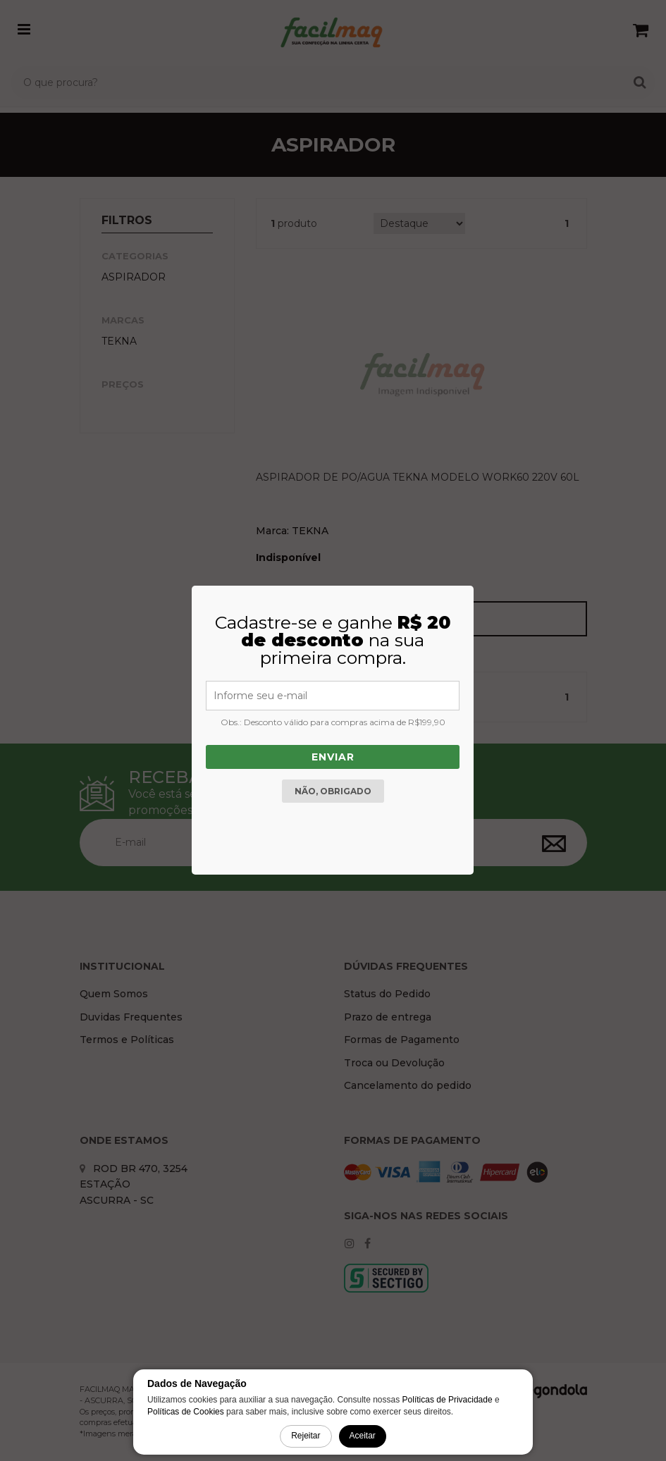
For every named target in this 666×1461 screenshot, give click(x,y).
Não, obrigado (333, 791)
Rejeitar (305, 1436)
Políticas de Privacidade (447, 1400)
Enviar (333, 757)
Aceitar (363, 1436)
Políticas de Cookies (185, 1412)
